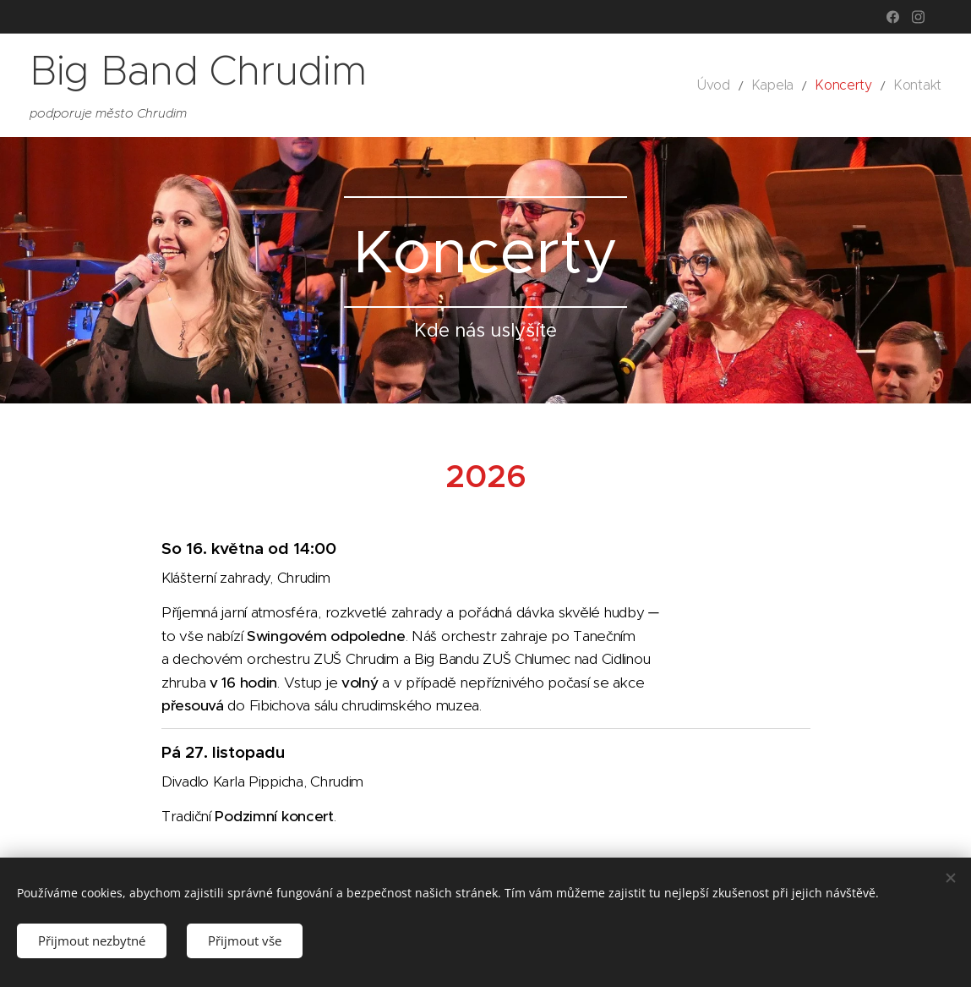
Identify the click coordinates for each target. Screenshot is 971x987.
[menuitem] (737, 85)
